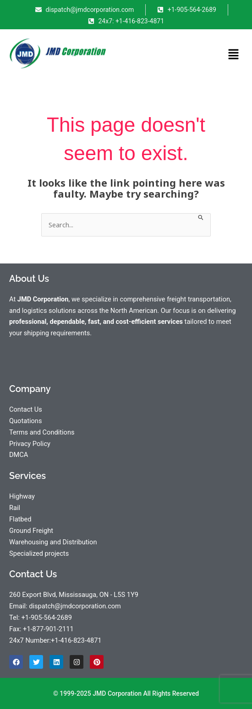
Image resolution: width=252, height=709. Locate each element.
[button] (234, 54)
